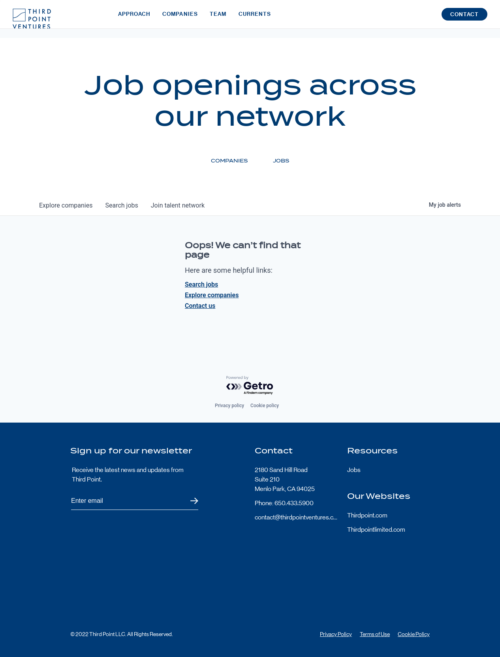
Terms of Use (375, 634)
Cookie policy (264, 405)
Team (218, 18)
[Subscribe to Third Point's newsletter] (134, 501)
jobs (121, 205)
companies (65, 205)
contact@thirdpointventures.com (296, 517)
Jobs (354, 470)
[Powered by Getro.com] (250, 385)
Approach (134, 18)
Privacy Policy (336, 634)
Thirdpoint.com (367, 515)
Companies (180, 18)
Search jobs (201, 284)
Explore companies (212, 295)
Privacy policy (229, 405)
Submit (189, 501)
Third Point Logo (32, 19)
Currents (255, 18)
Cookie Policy (414, 634)
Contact (464, 19)
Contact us (200, 306)
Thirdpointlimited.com (376, 529)
